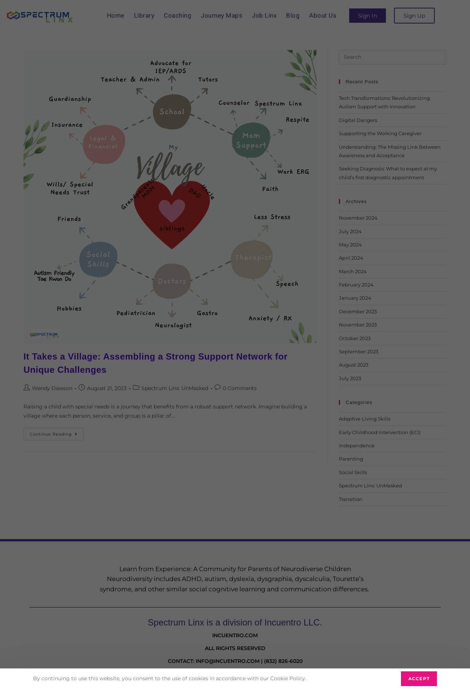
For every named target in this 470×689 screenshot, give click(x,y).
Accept (419, 678)
